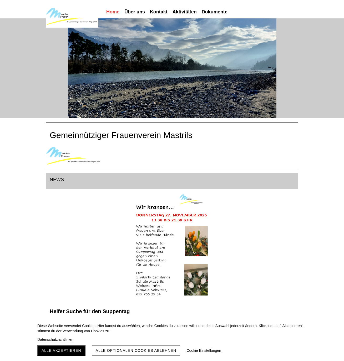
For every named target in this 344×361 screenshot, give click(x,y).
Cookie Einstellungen (203, 350)
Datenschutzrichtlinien (55, 339)
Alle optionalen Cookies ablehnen (136, 350)
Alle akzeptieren (61, 350)
